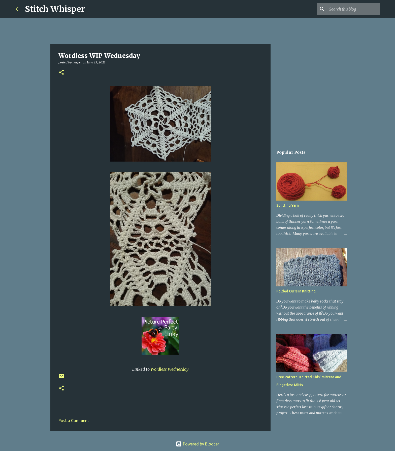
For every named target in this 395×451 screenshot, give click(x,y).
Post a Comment (73, 420)
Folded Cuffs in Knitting (296, 291)
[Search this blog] (353, 9)
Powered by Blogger (197, 444)
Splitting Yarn (287, 205)
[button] (61, 72)
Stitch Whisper (55, 9)
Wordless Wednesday (170, 369)
